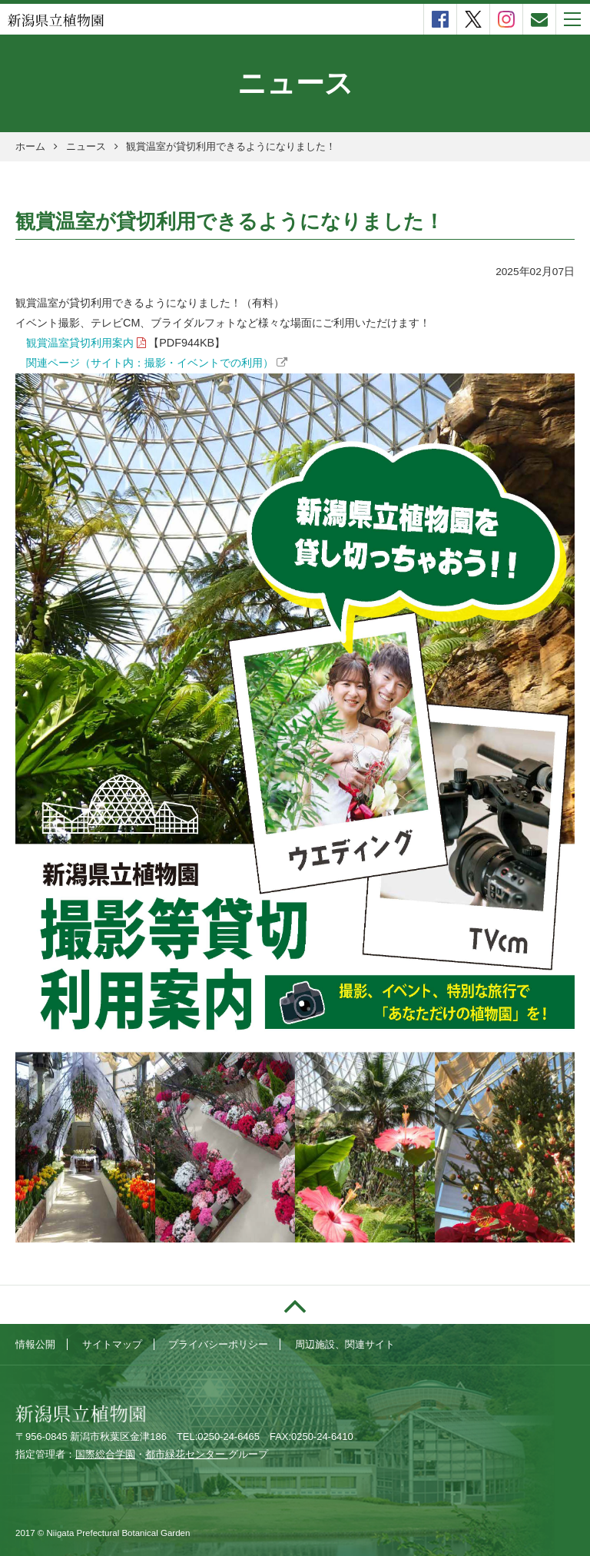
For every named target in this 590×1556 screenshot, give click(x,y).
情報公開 (35, 1344)
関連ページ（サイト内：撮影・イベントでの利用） (149, 363)
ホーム (30, 146)
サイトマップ (112, 1344)
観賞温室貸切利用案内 (80, 343)
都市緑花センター (186, 1454)
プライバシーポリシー (218, 1344)
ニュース (86, 146)
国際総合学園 (105, 1454)
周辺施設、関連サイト (345, 1344)
